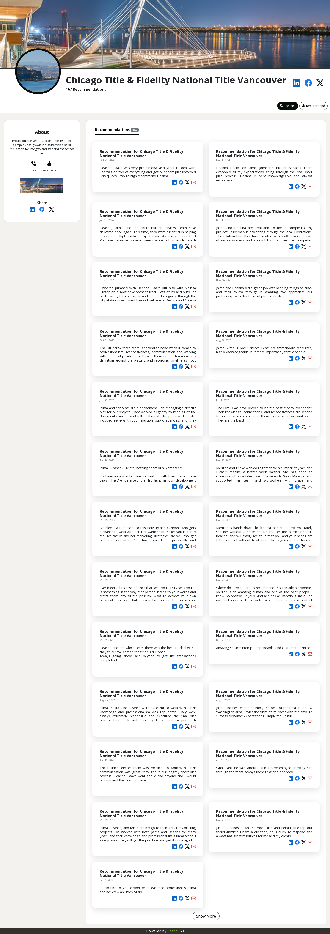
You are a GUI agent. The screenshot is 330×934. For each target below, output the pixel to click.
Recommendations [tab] (117, 129)
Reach (175, 931)
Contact (288, 105)
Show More (206, 916)
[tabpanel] (206, 528)
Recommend (313, 106)
